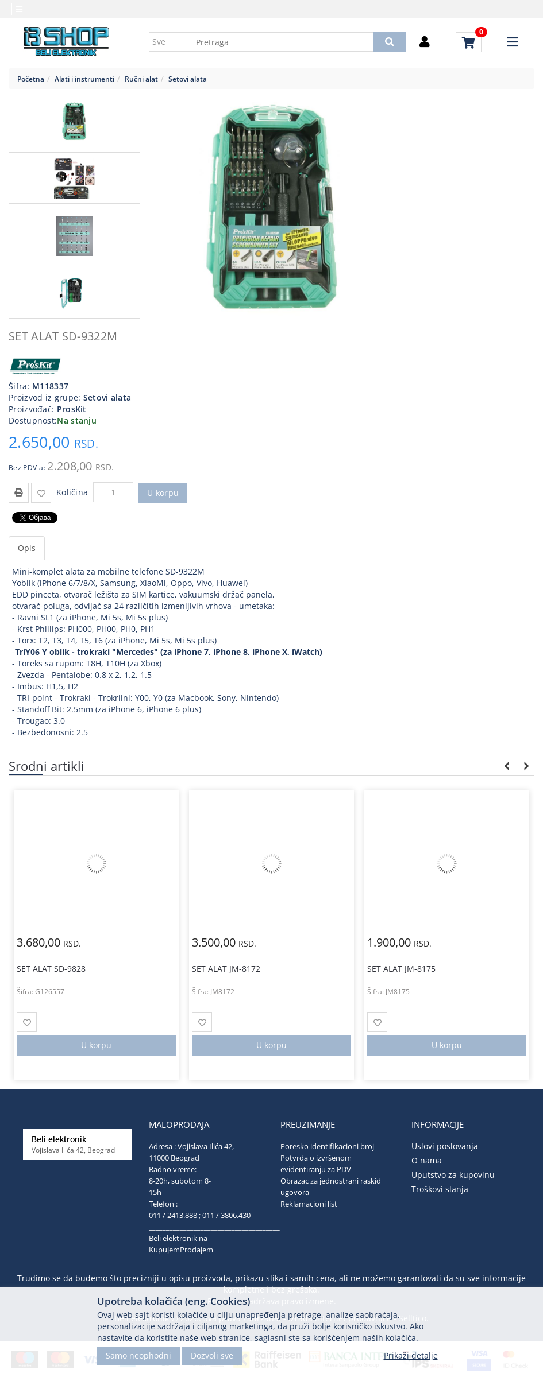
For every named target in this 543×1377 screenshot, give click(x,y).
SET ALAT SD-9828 (51, 968)
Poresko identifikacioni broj (327, 1146)
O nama (426, 1160)
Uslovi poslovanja (444, 1146)
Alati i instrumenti (84, 78)
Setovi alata (187, 78)
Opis (27, 547)
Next (524, 766)
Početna (30, 78)
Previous (507, 766)
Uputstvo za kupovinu (453, 1174)
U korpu (163, 492)
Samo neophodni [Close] (138, 1355)
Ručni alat (141, 78)
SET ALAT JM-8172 (226, 968)
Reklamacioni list (308, 1203)
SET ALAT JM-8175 (401, 968)
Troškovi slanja (439, 1189)
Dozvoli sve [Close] (212, 1355)
